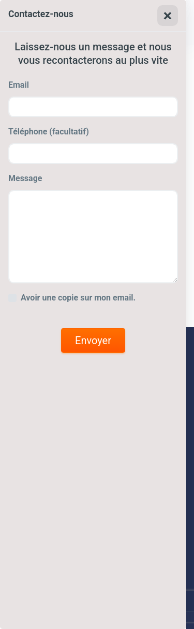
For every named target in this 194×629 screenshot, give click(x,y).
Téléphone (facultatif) (48, 131)
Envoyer (93, 340)
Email (18, 85)
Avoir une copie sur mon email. (78, 298)
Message (25, 178)
